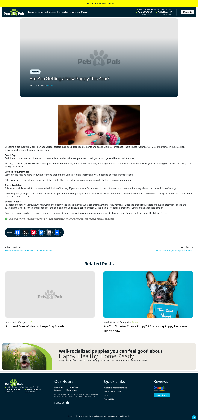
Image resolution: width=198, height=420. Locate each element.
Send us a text (167, 15)
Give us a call (147, 15)
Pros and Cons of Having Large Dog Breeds (35, 326)
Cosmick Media (123, 416)
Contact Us (109, 399)
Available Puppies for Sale (115, 387)
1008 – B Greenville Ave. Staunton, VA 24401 (154, 10)
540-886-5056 (144, 13)
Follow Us (59, 402)
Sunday (57, 390)
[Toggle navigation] (187, 12)
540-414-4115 (164, 13)
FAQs (106, 395)
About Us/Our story (112, 391)
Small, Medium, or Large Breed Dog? (174, 250)
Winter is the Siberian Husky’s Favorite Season (28, 250)
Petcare (35, 71)
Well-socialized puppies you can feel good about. (111, 351)
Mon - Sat (58, 387)
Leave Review (161, 395)
